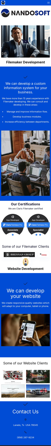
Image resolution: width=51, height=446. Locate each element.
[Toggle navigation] (48, 2)
